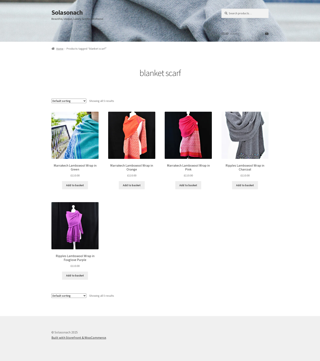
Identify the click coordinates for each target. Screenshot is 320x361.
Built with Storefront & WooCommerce (78, 337)
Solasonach (67, 12)
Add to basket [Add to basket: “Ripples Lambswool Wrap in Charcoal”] (245, 185)
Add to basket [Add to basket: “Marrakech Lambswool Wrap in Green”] (75, 185)
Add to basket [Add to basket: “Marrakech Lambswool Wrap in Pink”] (188, 185)
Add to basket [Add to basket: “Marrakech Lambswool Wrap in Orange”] (132, 185)
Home (59, 48)
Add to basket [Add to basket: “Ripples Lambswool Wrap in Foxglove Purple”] (75, 275)
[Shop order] (68, 101)
